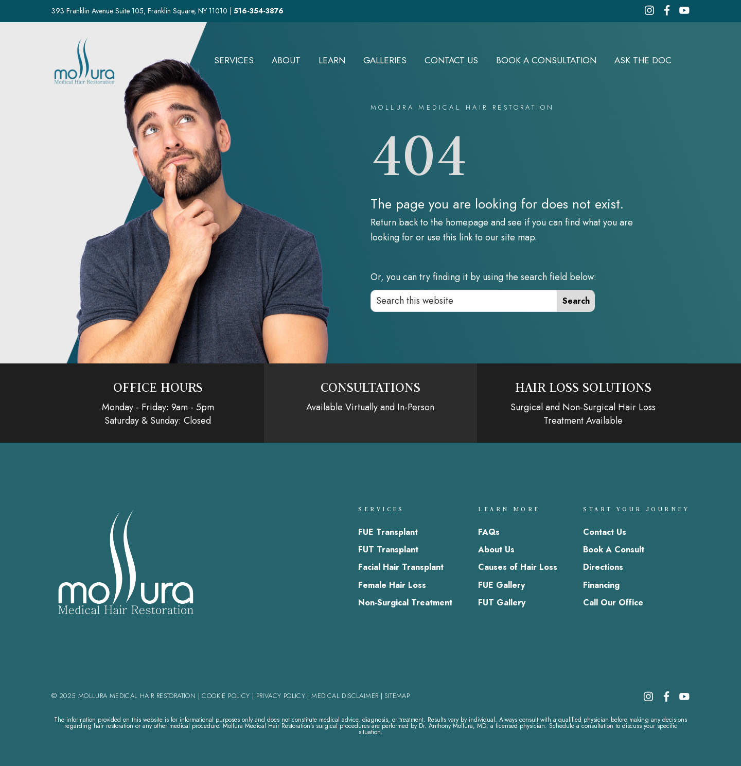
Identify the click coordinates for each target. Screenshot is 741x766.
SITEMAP (397, 696)
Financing (601, 585)
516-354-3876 (259, 11)
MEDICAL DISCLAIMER (344, 696)
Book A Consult (613, 549)
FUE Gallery (501, 585)
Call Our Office (613, 602)
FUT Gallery (501, 602)
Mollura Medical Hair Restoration (84, 60)
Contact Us (604, 532)
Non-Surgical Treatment (405, 602)
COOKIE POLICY (226, 696)
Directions (603, 567)
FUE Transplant (388, 532)
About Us (496, 549)
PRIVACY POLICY (280, 696)
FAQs (489, 532)
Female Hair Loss (392, 585)
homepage (467, 222)
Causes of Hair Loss (517, 567)
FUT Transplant (388, 549)
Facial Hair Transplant (401, 567)
